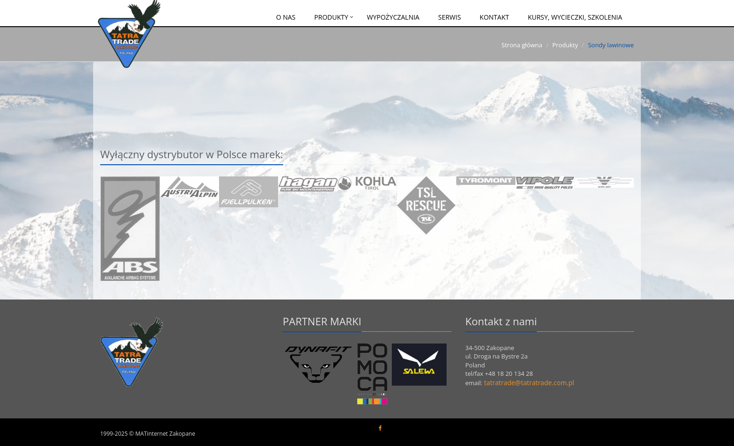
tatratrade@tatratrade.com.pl (529, 382)
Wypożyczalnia (393, 17)
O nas (286, 17)
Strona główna (521, 45)
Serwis (449, 17)
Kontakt (494, 17)
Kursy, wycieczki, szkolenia (575, 17)
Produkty (331, 17)
